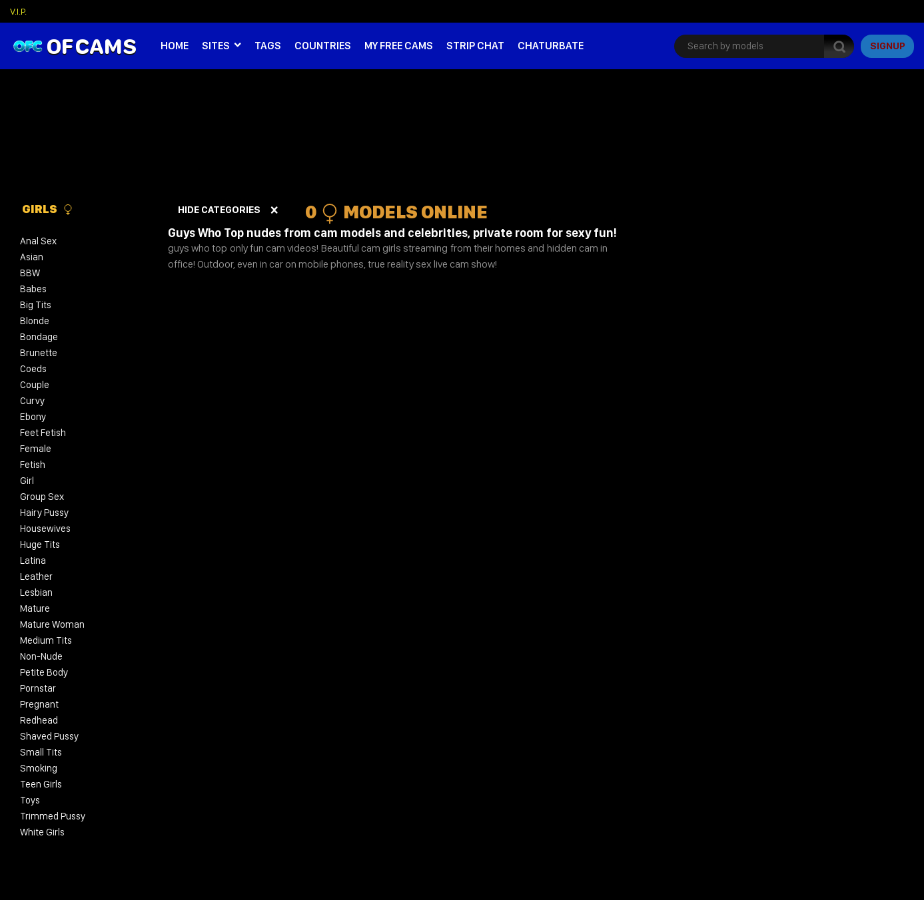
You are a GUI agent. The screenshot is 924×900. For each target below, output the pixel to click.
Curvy (32, 401)
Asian (31, 257)
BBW (30, 273)
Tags (267, 45)
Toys (30, 800)
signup (887, 46)
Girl (27, 481)
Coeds (33, 369)
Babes (33, 289)
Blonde (34, 321)
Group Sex (42, 497)
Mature (35, 608)
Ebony (33, 417)
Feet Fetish (43, 433)
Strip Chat (475, 45)
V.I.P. (18, 11)
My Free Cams (398, 45)
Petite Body (44, 672)
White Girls (42, 832)
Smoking (38, 768)
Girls (47, 209)
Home (175, 45)
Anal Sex (38, 241)
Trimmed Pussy (52, 816)
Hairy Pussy (44, 513)
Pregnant (39, 704)
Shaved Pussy (49, 736)
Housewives (45, 529)
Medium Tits (46, 640)
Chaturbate (551, 45)
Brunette (38, 353)
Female (35, 449)
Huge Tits (40, 545)
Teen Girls (41, 784)
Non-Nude (41, 656)
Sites (216, 45)
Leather (36, 576)
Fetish (32, 465)
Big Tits (35, 305)
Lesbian (36, 592)
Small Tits (41, 752)
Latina (33, 560)
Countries (322, 45)
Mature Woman (52, 624)
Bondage (39, 337)
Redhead (39, 720)
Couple (34, 385)
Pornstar (38, 688)
